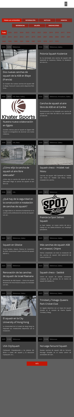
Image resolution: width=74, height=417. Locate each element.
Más (37, 363)
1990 (27, 41)
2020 (45, 32)
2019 (51, 32)
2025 (15, 32)
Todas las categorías (12, 20)
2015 (4, 37)
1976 (57, 41)
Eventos (64, 20)
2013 (15, 37)
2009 (39, 37)
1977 (51, 41)
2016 (68, 32)
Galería (37, 25)
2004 (57, 37)
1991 (21, 41)
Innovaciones (54, 25)
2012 (21, 37)
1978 (45, 41)
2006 (51, 37)
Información (30, 20)
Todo (4, 32)
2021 (39, 32)
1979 (39, 41)
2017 (62, 32)
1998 (10, 41)
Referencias (20, 25)
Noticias (47, 20)
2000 (4, 41)
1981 (33, 41)
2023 (27, 32)
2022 (33, 32)
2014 (10, 37)
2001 (68, 37)
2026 (10, 32)
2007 (45, 37)
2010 (33, 37)
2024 (21, 32)
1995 (15, 41)
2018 (57, 32)
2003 (62, 37)
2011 (27, 37)
